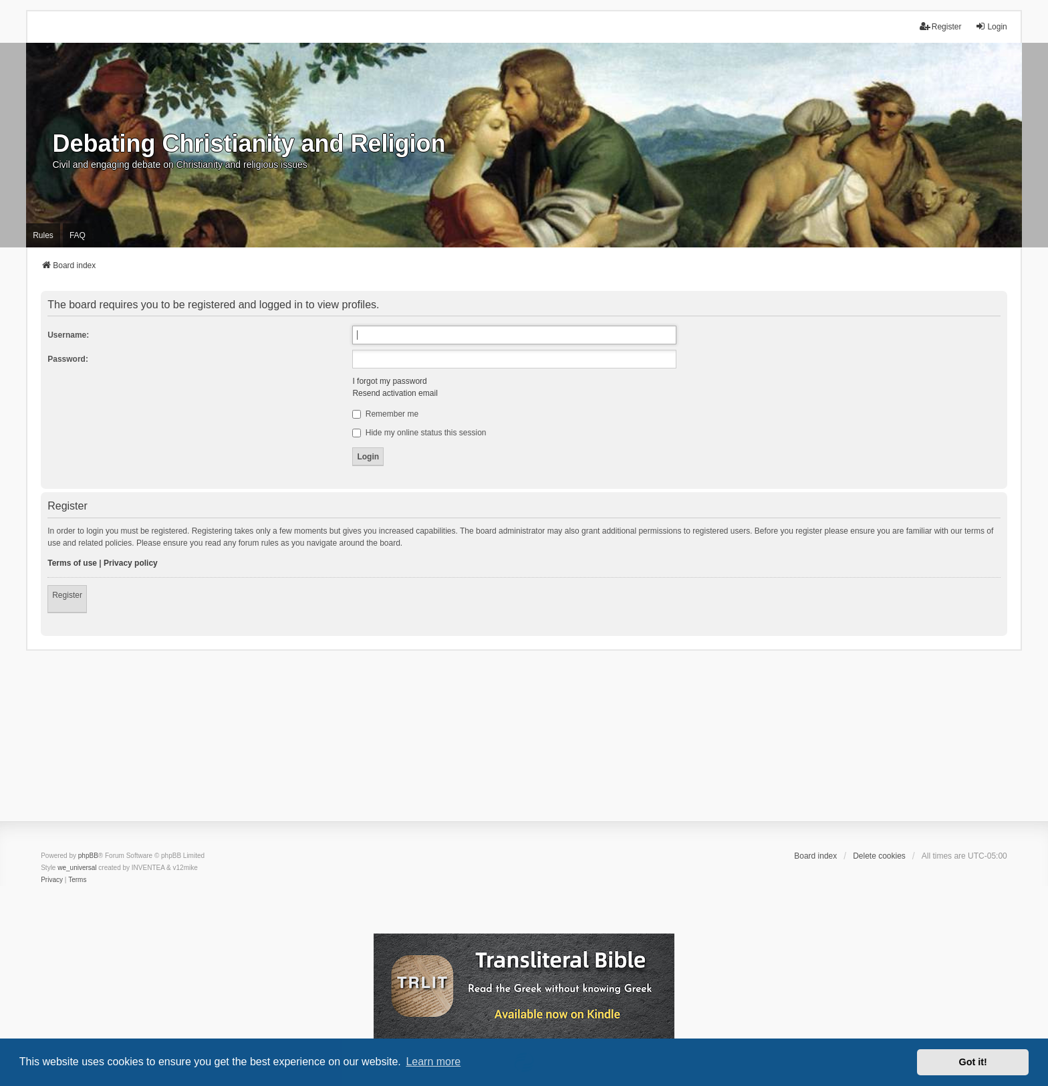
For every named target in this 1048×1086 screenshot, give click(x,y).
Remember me (385, 414)
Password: (67, 359)
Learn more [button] (433, 1061)
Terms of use (72, 563)
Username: (68, 335)
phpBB (88, 855)
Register (67, 595)
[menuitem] (52, 880)
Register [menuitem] (941, 26)
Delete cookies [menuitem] (879, 856)
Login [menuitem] (991, 26)
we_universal (76, 867)
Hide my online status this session (419, 432)
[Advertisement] (524, 744)
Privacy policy (131, 563)
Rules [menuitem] (43, 235)
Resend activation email (394, 393)
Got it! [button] (973, 1062)
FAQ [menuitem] (78, 235)
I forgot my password (389, 381)
